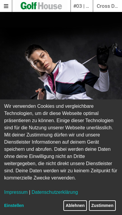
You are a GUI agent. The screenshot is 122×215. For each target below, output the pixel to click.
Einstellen (14, 205)
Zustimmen (102, 205)
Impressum (16, 192)
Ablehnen (75, 205)
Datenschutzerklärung (55, 192)
